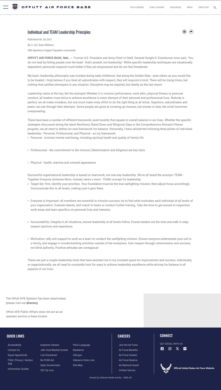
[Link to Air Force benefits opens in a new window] (127, 350)
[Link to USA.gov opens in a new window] (77, 350)
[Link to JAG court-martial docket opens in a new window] (53, 345)
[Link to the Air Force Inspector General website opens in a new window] (16, 370)
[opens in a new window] (203, 7)
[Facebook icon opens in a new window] (162, 348)
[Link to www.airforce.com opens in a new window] (127, 345)
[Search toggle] (215, 7)
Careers (124, 336)
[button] (5, 7)
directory (32, 303)
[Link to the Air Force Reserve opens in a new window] (127, 360)
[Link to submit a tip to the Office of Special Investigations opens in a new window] (46, 365)
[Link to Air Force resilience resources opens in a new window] (78, 345)
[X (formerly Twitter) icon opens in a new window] (177, 348)
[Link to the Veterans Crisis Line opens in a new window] (83, 354)
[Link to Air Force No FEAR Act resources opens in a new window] (46, 354)
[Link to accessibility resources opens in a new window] (13, 345)
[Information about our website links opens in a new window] (48, 350)
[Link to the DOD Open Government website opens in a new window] (49, 360)
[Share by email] (191, 31)
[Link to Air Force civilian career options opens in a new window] (125, 370)
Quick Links (15, 336)
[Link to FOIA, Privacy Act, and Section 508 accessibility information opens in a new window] (21, 360)
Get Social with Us (171, 343)
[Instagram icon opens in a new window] (170, 348)
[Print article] (184, 31)
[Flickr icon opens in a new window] (185, 348)
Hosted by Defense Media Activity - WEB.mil (110, 377)
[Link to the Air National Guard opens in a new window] (127, 365)
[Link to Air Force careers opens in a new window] (127, 354)
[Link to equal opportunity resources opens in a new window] (16, 354)
